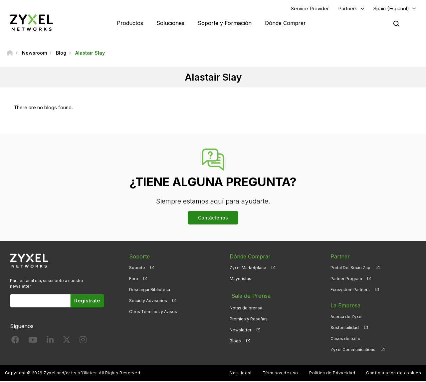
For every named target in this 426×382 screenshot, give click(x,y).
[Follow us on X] (67, 341)
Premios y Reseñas (249, 317)
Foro (133, 279)
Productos (130, 23)
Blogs (235, 339)
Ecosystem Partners (350, 290)
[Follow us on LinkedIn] (50, 341)
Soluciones (170, 23)
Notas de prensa (246, 306)
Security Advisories (148, 301)
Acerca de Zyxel (346, 317)
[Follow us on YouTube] (32, 341)
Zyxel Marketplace (248, 268)
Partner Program (346, 279)
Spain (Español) (391, 9)
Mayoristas (240, 279)
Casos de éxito (345, 339)
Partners (347, 9)
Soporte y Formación (225, 23)
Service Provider (310, 9)
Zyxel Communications (352, 350)
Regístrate (87, 301)
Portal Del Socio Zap (350, 268)
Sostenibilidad (344, 328)
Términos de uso (280, 373)
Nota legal (240, 373)
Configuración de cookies (393, 373)
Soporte (137, 268)
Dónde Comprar (285, 23)
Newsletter (240, 328)
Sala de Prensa (249, 295)
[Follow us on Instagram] (83, 341)
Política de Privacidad (332, 373)
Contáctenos (213, 218)
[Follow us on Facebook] (15, 341)
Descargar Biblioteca (149, 290)
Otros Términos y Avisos (153, 312)
